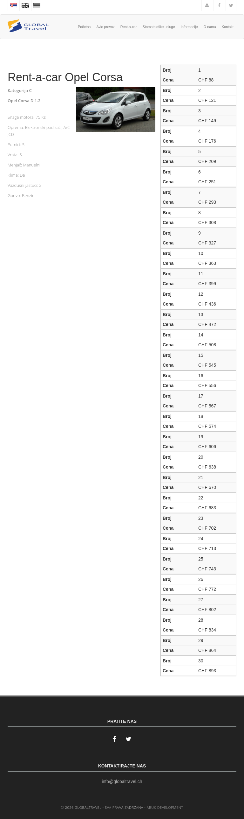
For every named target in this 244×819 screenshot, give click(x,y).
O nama (210, 27)
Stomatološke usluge (159, 27)
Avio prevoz (105, 27)
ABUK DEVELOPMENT (165, 807)
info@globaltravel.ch (122, 781)
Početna (84, 27)
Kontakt (228, 27)
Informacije (189, 27)
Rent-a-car (128, 27)
